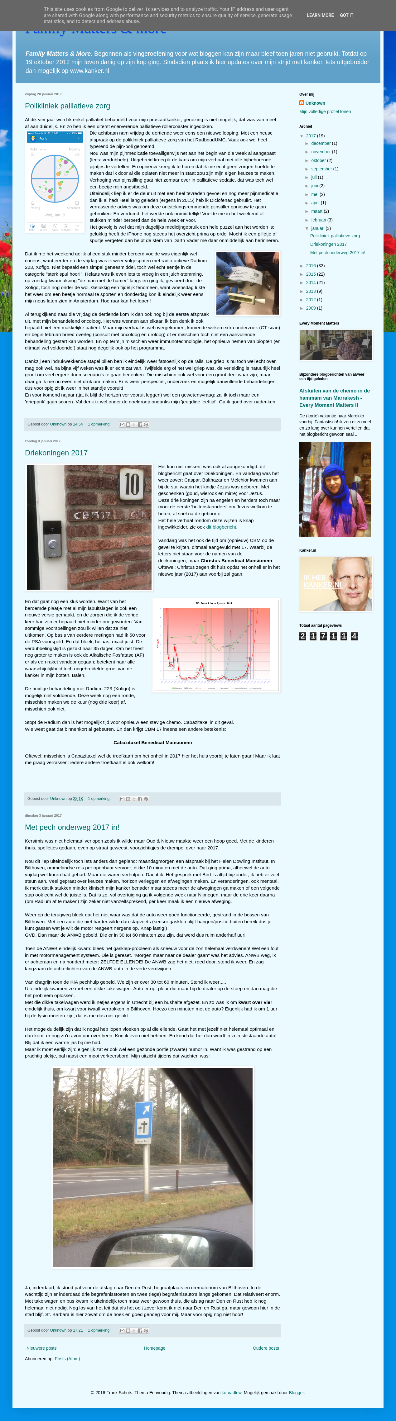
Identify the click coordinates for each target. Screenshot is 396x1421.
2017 (311, 135)
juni (315, 185)
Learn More (320, 15)
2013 (311, 291)
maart (317, 211)
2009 (311, 308)
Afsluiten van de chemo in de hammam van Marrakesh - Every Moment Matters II (334, 398)
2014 (311, 282)
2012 (311, 299)
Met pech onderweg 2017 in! (72, 827)
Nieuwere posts (42, 1348)
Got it (346, 15)
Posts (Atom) (67, 1358)
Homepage (155, 1348)
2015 (311, 274)
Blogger (296, 1392)
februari (319, 219)
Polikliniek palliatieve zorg (67, 106)
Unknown (315, 103)
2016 (311, 265)
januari (318, 228)
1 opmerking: (100, 424)
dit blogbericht (221, 527)
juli (314, 177)
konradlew (231, 1392)
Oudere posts (266, 1348)
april (316, 202)
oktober (319, 160)
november (321, 151)
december (321, 143)
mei (315, 194)
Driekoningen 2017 (56, 453)
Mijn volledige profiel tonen (325, 111)
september (322, 168)
